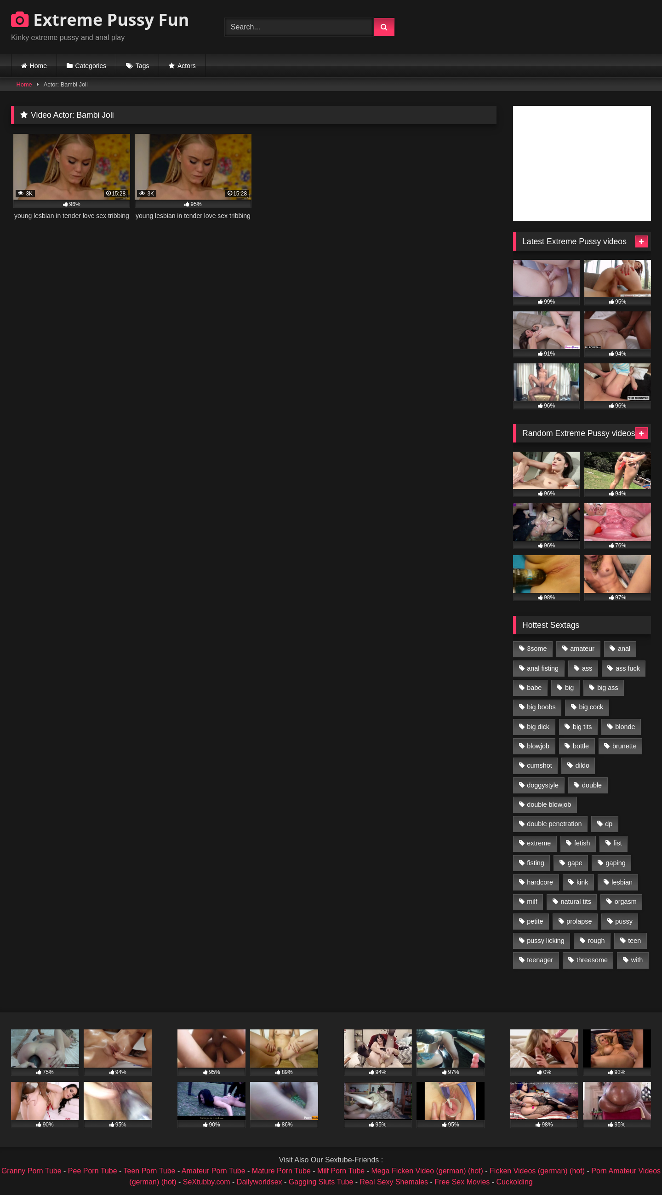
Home (38, 65)
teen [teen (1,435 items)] (634, 940)
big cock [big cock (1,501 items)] (591, 707)
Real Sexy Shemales (394, 1182)
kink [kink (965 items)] (582, 882)
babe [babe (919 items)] (534, 687)
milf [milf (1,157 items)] (532, 901)
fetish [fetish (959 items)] (582, 843)
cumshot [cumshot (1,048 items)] (539, 765)
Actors (186, 65)
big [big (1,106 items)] (569, 687)
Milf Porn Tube (341, 1171)
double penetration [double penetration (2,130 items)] (554, 823)
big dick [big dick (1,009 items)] (538, 726)
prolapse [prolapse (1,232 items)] (579, 921)
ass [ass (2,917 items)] (587, 668)
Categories (91, 65)
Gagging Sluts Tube (321, 1182)
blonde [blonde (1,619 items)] (625, 726)
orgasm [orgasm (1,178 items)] (626, 901)
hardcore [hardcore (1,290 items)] (540, 882)
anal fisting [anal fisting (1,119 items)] (543, 668)
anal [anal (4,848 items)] (624, 648)
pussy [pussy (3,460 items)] (624, 921)
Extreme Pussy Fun (100, 19)
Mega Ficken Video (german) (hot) (427, 1171)
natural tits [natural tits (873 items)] (575, 901)
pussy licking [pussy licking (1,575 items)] (546, 940)
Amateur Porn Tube (213, 1171)
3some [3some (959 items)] (537, 648)
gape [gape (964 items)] (575, 863)
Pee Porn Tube (92, 1171)
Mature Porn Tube (281, 1171)
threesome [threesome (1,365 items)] (592, 960)
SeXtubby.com (207, 1182)
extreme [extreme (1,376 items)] (539, 843)
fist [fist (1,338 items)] (617, 843)
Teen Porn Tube (150, 1171)
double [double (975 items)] (592, 785)
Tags (142, 65)
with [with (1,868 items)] (637, 960)
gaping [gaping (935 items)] (616, 863)
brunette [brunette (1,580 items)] (624, 746)
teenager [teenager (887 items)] (540, 960)
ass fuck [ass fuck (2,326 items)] (628, 668)
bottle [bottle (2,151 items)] (581, 746)
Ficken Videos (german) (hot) (537, 1171)
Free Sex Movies (462, 1182)
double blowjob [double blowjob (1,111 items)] (549, 804)
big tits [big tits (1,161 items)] (582, 726)
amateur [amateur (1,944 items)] (582, 648)
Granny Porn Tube (31, 1171)
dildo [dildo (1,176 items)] (582, 765)
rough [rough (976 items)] (596, 940)
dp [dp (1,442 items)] (608, 823)
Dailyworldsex (259, 1182)
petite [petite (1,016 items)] (535, 921)
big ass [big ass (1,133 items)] (607, 687)
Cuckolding (514, 1182)
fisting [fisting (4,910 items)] (535, 863)
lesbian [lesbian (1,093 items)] (622, 882)
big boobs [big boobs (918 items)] (541, 707)
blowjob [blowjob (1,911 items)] (538, 746)
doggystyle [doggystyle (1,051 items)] (543, 785)
